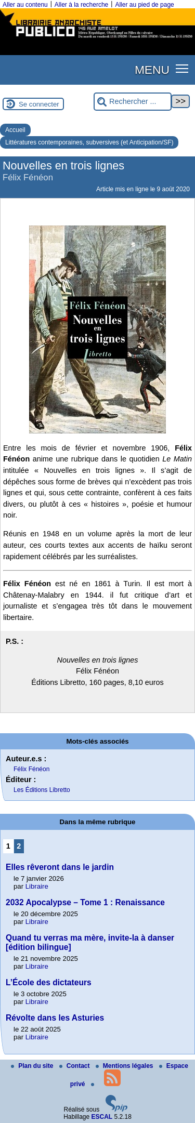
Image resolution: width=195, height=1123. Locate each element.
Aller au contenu (25, 4)
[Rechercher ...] (133, 102)
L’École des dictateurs (49, 982)
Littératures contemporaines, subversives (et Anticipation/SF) (89, 142)
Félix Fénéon (31, 769)
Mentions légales (125, 1065)
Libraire (36, 886)
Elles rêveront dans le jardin (60, 867)
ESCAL (102, 1116)
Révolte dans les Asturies (55, 1017)
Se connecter (39, 104)
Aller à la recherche (81, 4)
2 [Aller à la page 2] (19, 846)
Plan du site (33, 1065)
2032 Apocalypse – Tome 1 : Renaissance (85, 902)
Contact (75, 1065)
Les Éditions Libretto (42, 790)
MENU (152, 69)
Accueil (15, 130)
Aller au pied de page (144, 4)
